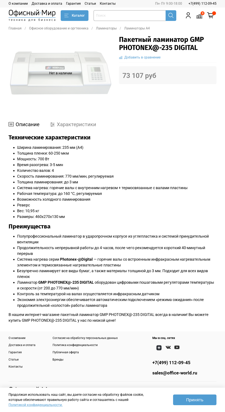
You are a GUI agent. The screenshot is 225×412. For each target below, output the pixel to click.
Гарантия (73, 3)
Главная (15, 28)
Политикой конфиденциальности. (36, 405)
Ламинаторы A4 (137, 28)
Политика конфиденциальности (75, 345)
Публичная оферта (66, 352)
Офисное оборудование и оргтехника (58, 28)
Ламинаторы (106, 28)
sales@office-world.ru (174, 372)
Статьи (90, 3)
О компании (18, 3)
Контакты (108, 3)
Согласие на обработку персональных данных (85, 338)
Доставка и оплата (47, 3)
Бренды (58, 359)
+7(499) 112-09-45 (202, 3)
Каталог (74, 15)
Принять (194, 399)
